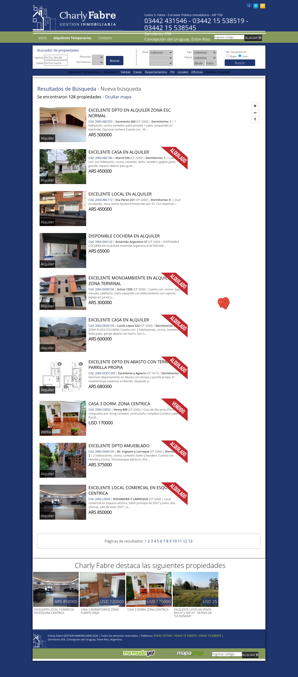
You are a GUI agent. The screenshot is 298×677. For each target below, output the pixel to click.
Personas (86, 56)
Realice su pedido (218, 72)
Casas (138, 72)
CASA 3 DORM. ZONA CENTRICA (119, 403)
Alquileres (111, 72)
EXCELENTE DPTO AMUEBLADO (118, 445)
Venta (46, 431)
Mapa (233, 56)
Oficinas (197, 72)
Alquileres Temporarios (84, 72)
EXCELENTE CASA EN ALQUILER (118, 152)
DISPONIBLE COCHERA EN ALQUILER (124, 236)
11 (180, 541)
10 (175, 541)
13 (190, 541)
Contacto (105, 38)
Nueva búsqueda (121, 88)
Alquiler (47, 138)
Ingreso (51, 57)
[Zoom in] (255, 106)
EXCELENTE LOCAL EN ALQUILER (120, 194)
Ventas (125, 72)
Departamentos (156, 72)
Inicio (42, 38)
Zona (145, 52)
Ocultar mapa (118, 97)
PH (172, 72)
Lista (245, 56)
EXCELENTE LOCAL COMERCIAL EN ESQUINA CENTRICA (54, 611)
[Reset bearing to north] (255, 119)
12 (185, 541)
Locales (183, 72)
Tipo (190, 52)
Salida (52, 63)
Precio (189, 57)
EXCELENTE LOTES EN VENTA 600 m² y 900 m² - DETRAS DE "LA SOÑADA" (193, 613)
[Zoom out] (255, 112)
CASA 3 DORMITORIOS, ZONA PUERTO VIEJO (100, 611)
